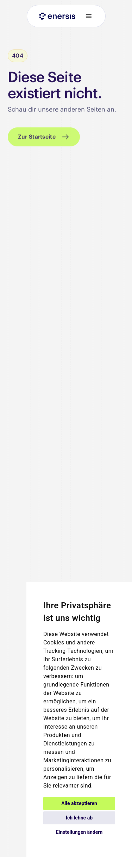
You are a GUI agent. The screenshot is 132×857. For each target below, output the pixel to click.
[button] (85, 16)
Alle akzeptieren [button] (79, 803)
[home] (55, 16)
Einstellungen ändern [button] (79, 832)
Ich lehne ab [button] (79, 818)
